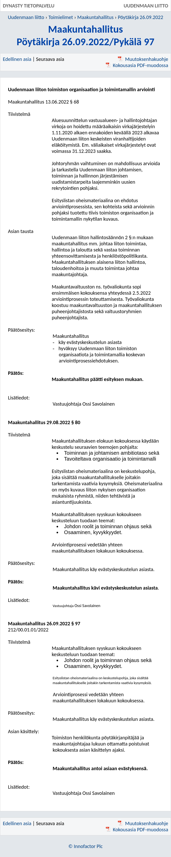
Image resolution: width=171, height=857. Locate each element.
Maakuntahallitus (95, 17)
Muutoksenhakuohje (143, 59)
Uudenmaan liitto (26, 17)
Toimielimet (61, 17)
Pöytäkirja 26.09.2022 (140, 17)
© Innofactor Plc (85, 846)
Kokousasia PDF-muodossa (137, 65)
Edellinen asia (17, 59)
